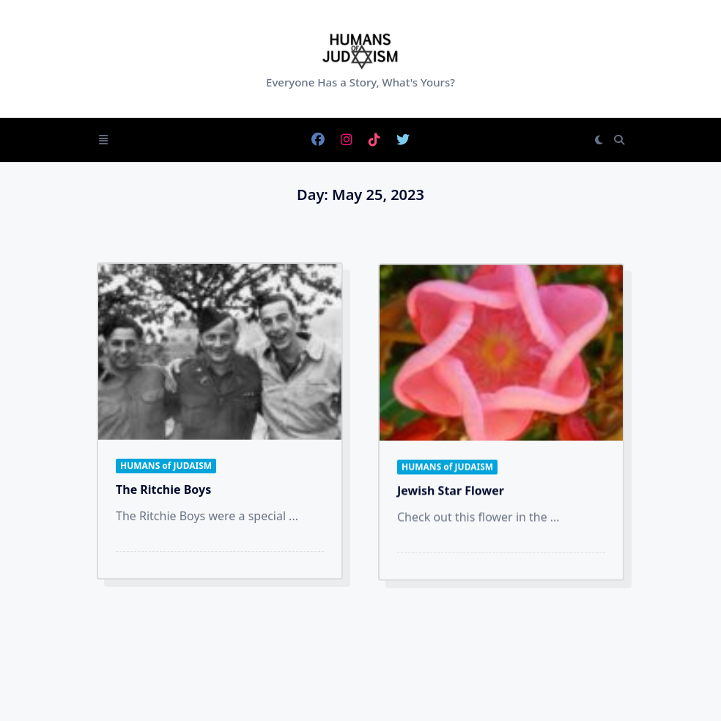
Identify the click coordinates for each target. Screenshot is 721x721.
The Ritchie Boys (163, 489)
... (293, 516)
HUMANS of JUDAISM (166, 465)
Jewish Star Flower (450, 495)
